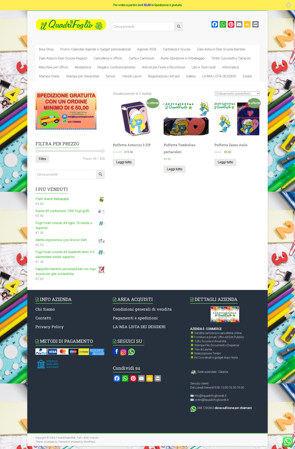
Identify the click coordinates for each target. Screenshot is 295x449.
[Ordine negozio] (237, 93)
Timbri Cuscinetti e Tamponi (231, 58)
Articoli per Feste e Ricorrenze (163, 67)
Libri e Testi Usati (204, 67)
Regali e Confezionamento (116, 67)
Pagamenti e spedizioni (135, 317)
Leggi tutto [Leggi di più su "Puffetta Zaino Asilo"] (225, 162)
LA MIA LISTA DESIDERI (219, 76)
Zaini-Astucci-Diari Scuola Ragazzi (63, 58)
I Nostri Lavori (132, 76)
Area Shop (46, 49)
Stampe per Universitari (82, 76)
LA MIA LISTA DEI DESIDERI (139, 326)
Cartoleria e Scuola (176, 49)
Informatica (230, 67)
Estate (247, 76)
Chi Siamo (45, 309)
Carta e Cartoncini (141, 58)
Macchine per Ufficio (53, 67)
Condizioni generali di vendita (142, 309)
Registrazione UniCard (163, 76)
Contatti (43, 317)
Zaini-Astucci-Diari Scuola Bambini (221, 49)
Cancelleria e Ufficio (108, 58)
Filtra (42, 159)
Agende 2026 (146, 49)
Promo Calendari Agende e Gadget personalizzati (95, 49)
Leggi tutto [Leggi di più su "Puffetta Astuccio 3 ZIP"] (124, 162)
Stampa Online (49, 76)
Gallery (191, 76)
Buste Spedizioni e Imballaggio (183, 58)
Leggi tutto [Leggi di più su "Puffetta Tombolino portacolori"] (174, 169)
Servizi (110, 76)
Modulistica (83, 67)
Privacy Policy (49, 326)
